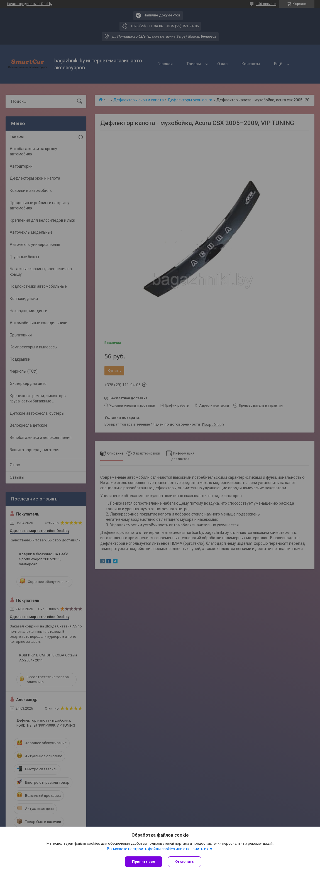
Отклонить (184, 861)
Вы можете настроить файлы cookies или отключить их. (158, 849)
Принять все (143, 861)
